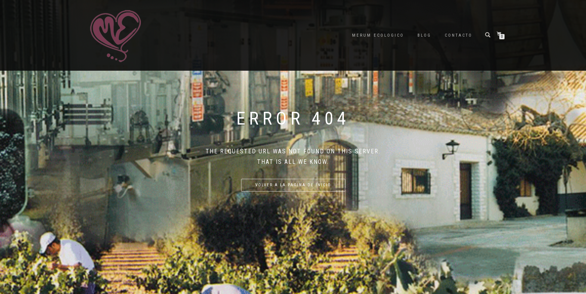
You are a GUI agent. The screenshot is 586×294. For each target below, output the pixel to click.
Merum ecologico (378, 35)
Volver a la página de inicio (293, 185)
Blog (424, 35)
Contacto (458, 35)
